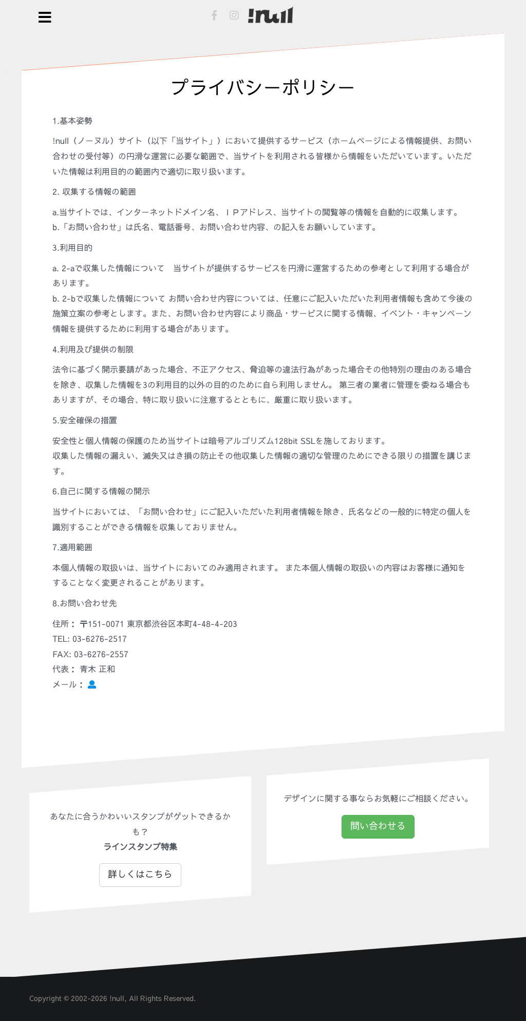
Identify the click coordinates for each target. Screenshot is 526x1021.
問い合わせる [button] (378, 826)
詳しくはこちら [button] (140, 874)
